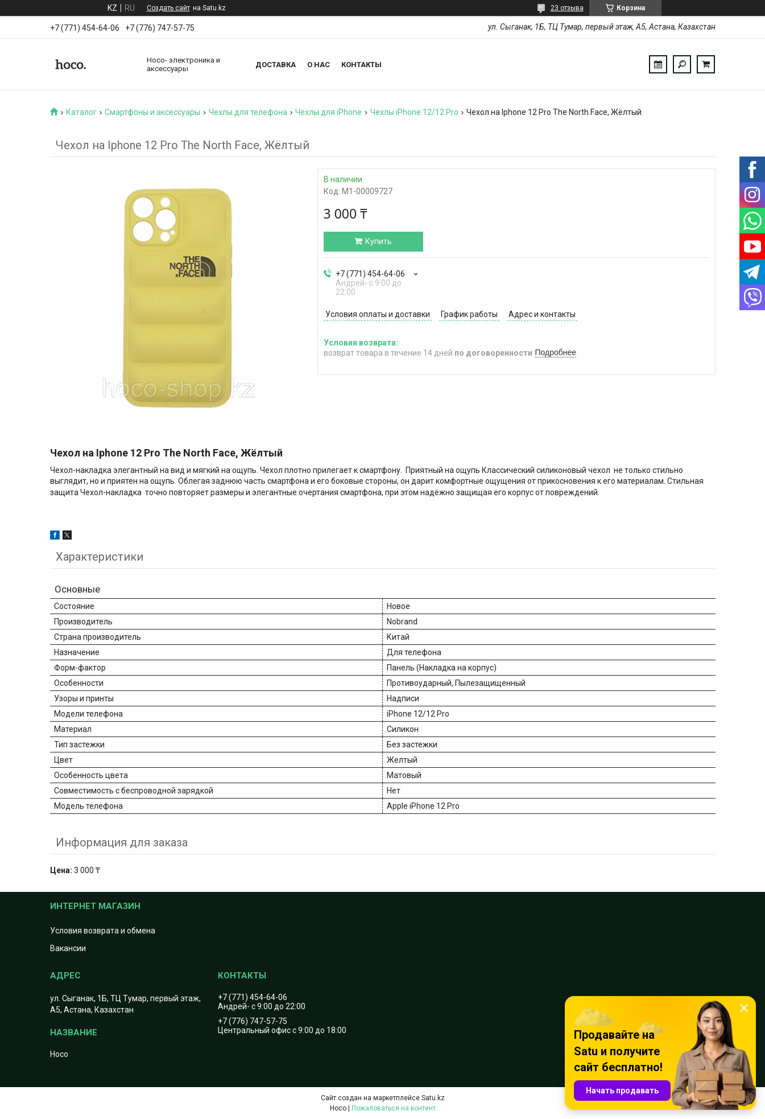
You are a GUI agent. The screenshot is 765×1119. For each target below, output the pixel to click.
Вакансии (68, 948)
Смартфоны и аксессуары (152, 112)
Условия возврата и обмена (102, 930)
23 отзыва (567, 8)
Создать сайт (168, 8)
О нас (318, 64)
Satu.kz (433, 1098)
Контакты (361, 64)
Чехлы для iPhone (328, 112)
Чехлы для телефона (248, 112)
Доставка (275, 64)
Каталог (81, 112)
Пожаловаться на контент (394, 1108)
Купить (378, 241)
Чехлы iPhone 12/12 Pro (414, 112)
